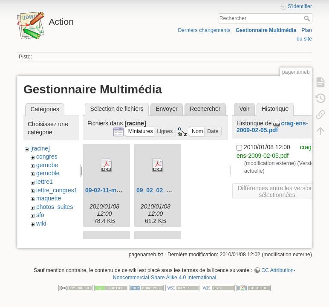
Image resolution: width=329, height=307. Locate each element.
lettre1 (44, 181)
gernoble (48, 173)
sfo (40, 214)
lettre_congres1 (57, 190)
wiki (41, 223)
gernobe (47, 165)
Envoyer (166, 108)
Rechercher (308, 18)
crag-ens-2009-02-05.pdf (272, 127)
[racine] (40, 148)
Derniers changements (204, 30)
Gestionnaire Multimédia (266, 30)
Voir (244, 108)
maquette (48, 198)
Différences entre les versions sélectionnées (277, 191)
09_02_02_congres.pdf (168, 190)
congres (47, 156)
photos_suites (54, 206)
